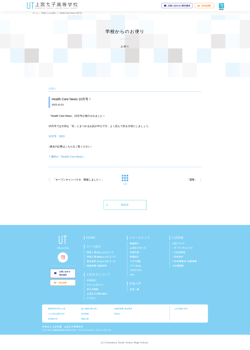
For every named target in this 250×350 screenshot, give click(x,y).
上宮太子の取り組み (97, 293)
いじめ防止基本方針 (56, 313)
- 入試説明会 (179, 252)
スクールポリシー (95, 284)
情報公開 (85, 318)
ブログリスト (136, 270)
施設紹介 (134, 243)
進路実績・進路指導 (97, 265)
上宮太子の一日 (138, 247)
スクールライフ (139, 237)
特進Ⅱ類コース (101, 256)
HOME (90, 237)
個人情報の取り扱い (89, 308)
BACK (125, 204)
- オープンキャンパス (182, 247)
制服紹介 (134, 256)
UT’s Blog (135, 265)
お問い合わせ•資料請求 (179, 5)
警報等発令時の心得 (56, 308)
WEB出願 (206, 5)
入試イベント (178, 243)
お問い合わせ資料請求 (64, 273)
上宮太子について (98, 274)
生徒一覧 (134, 289)
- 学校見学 (177, 256)
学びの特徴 (92, 289)
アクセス (91, 298)
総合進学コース (101, 261)
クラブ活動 (135, 261)
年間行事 (134, 252)
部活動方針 (53, 318)
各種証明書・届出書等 (123, 308)
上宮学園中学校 (181, 308)
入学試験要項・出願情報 (184, 261)
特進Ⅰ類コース (100, 252)
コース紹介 (93, 246)
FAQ (132, 274)
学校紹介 (91, 280)
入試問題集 (178, 265)
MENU (221, 9)
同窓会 (117, 313)
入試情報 (178, 237)
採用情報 (85, 313)
